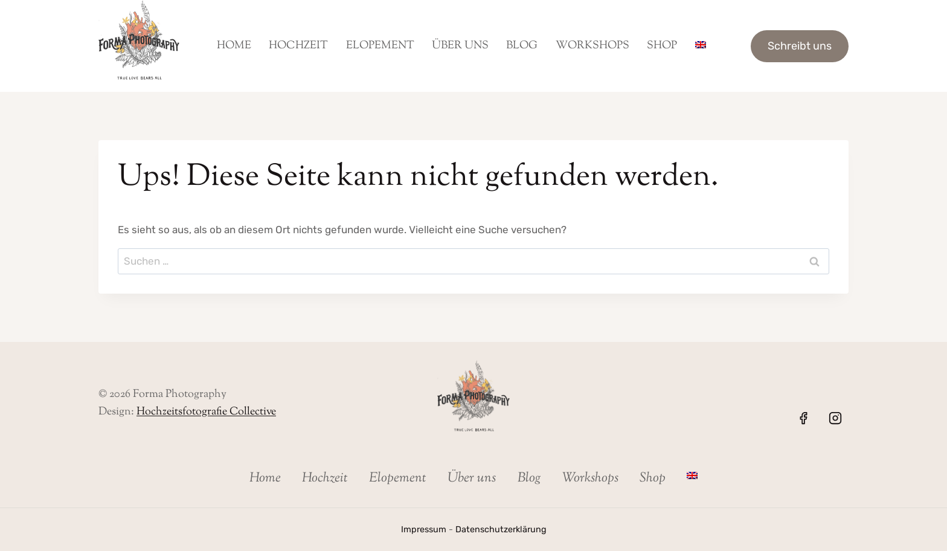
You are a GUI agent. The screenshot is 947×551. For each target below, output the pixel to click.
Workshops (592, 46)
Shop (662, 46)
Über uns (460, 46)
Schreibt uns (800, 46)
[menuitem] (700, 46)
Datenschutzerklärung (501, 529)
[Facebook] (803, 418)
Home (234, 46)
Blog (522, 46)
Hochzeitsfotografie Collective (206, 412)
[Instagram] (835, 418)
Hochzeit (298, 46)
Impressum (423, 529)
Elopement (380, 46)
